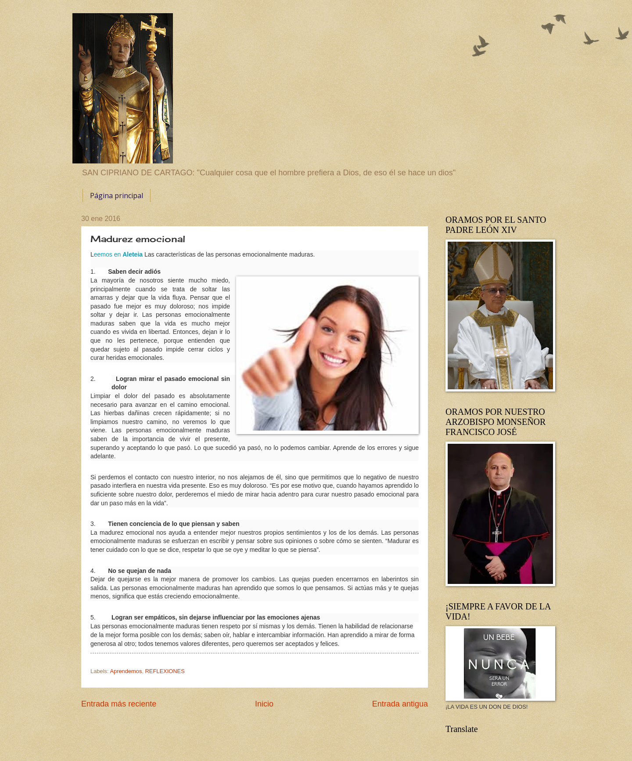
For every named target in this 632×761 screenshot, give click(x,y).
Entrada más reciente (118, 703)
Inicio (264, 703)
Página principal (116, 195)
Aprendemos (126, 671)
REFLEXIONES (165, 671)
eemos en (118, 254)
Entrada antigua (400, 703)
